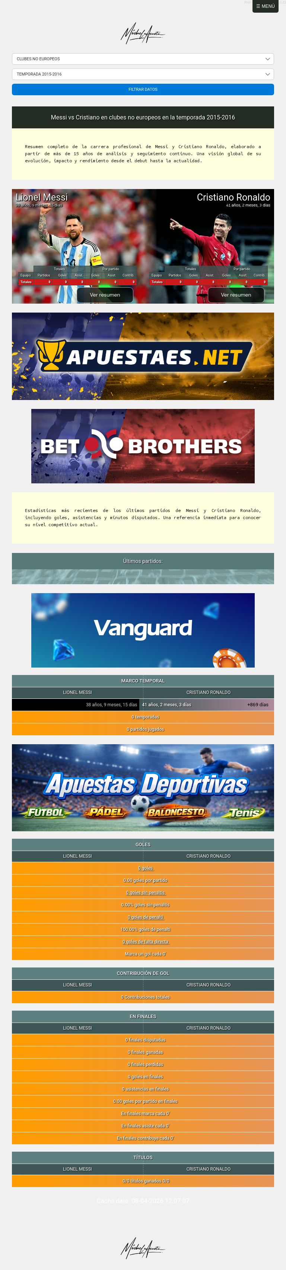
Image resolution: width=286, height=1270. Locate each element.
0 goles (146, 868)
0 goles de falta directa (146, 941)
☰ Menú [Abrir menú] (265, 6)
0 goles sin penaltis (146, 892)
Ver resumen (105, 294)
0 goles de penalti (146, 917)
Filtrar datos (143, 89)
